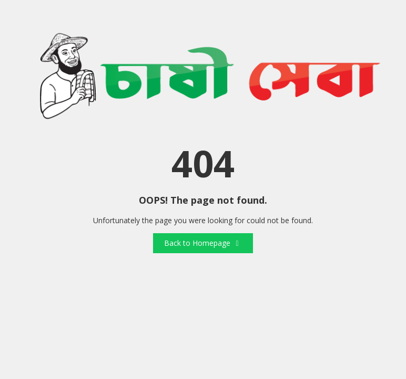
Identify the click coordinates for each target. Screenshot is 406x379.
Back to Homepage (203, 243)
